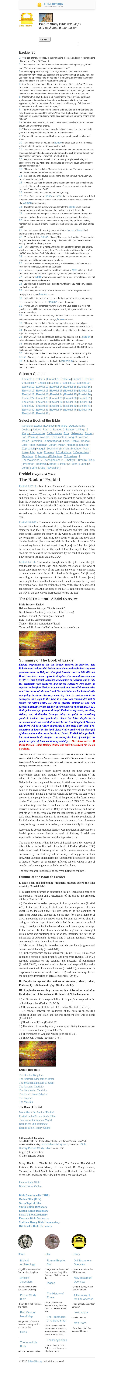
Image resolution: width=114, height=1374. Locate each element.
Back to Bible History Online (35, 1127)
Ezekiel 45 (70, 409)
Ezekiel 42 (28, 409)
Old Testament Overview (82, 1262)
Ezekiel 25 (70, 394)
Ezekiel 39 (56, 405)
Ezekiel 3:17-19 (27, 486)
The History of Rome (55, 1295)
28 (20, 283)
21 (20, 230)
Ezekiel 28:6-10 (28, 522)
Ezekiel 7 (30, 382)
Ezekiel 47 (28, 413)
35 (20, 336)
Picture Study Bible (28, 1297)
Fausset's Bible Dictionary (34, 1218)
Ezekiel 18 (42, 390)
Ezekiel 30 (70, 398)
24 (20, 256)
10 (20, 142)
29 (20, 290)
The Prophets (26, 1098)
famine (43, 294)
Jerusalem (66, 361)
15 (20, 182)
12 (20, 159)
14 (20, 175)
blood (72, 206)
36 (20, 343)
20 (20, 220)
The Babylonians (57, 1340)
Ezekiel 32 (28, 402)
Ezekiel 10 (69, 382)
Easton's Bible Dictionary (33, 1210)
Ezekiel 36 (84, 402)
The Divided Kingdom (31, 1075)
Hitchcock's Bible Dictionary (35, 1226)
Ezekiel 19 (56, 390)
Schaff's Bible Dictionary (33, 1214)
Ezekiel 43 (42, 409)
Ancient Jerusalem (26, 1279)
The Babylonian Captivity (33, 1090)
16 (20, 192)
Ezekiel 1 (27, 379)
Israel (59, 196)
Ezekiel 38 (42, 405)
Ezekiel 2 (40, 379)
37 (20, 353)
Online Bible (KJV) (30, 1199)
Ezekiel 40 (70, 405)
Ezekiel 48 (42, 413)
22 (20, 237)
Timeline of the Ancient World (35, 1120)
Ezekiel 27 (28, 398)
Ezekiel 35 (70, 402)
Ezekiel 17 (28, 390)
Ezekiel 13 (42, 386)
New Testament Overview (83, 1279)
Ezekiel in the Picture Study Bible (37, 1116)
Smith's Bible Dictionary (33, 1206)
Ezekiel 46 (84, 409)
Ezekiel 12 (28, 386)
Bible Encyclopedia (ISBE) (34, 1195)
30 (20, 298)
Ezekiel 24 (56, 394)
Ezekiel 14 (56, 386)
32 (20, 315)
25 (20, 263)
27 (20, 276)
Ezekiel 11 (83, 382)
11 (20, 149)
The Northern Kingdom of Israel (36, 1078)
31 (20, 305)
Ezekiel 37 (28, 405)
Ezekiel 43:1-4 (27, 562)
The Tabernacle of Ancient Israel (56, 1318)
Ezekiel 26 (84, 394)
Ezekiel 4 (65, 379)
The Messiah (26, 1101)
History (76, 1254)
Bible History (35, 1361)
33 (20, 323)
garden (86, 336)
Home (21, 1254)
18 (20, 206)
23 (20, 246)
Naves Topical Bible (30, 1203)
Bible (48, 1254)
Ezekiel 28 (42, 398)
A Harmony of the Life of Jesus (83, 1297)
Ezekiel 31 (84, 398)
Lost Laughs (81, 1312)
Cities (23, 1332)
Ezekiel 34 (56, 402)
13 (20, 169)
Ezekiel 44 (56, 409)
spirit (74, 270)
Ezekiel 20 (70, 390)
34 (20, 329)
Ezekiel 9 (55, 382)
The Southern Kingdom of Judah (36, 1082)
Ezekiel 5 (77, 379)
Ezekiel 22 (28, 394)
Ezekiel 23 (42, 394)
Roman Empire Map (56, 1262)
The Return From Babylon (33, 1094)
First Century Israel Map (27, 1314)
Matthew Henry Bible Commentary (39, 1222)
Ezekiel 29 (56, 398)
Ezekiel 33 (42, 402)
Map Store (80, 1323)
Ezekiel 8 (43, 382)
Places (51, 1283)
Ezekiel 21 (84, 390)
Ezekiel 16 (84, 386)
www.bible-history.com (55, 1144)
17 (20, 196)
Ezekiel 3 (52, 379)
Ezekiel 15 (70, 386)
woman (27, 202)
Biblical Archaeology (27, 1262)
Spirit (38, 276)
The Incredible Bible (28, 1344)
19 (20, 213)
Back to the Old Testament (33, 1123)
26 (20, 270)
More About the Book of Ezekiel (36, 1112)
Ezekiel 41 (84, 405)
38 (20, 361)
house (58, 142)
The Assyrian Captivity (31, 1086)
